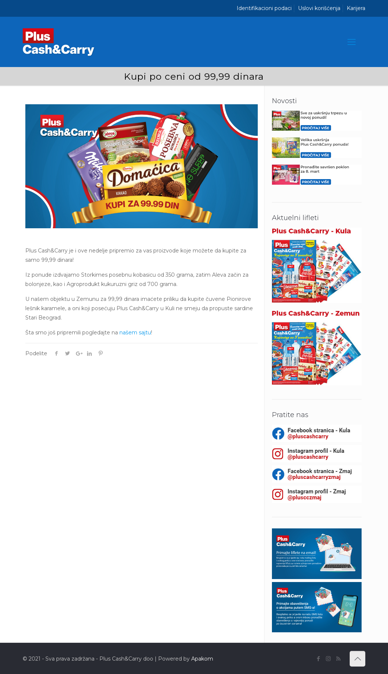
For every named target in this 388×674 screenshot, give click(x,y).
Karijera (356, 8)
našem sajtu (135, 332)
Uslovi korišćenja (319, 8)
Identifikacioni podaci (264, 8)
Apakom (202, 658)
